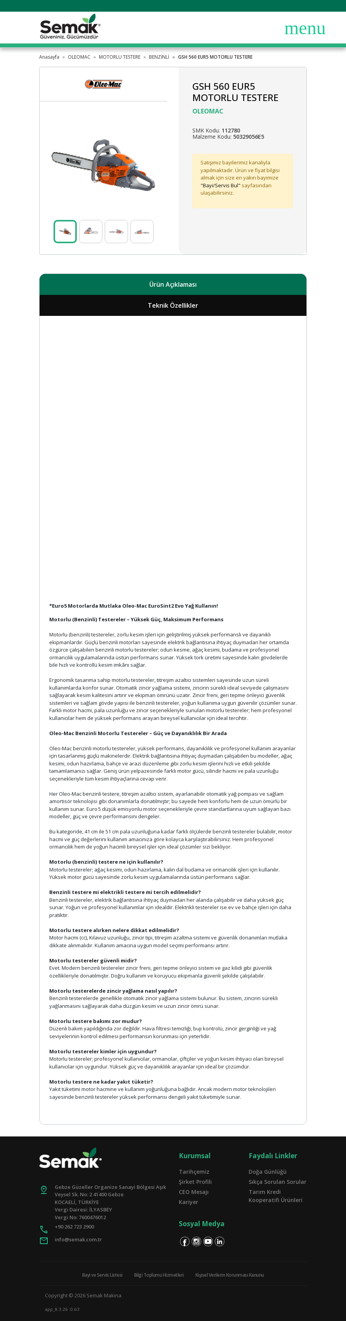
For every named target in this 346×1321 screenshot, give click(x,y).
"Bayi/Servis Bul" (220, 185)
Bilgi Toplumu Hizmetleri (159, 1275)
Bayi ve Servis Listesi (102, 1275)
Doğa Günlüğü (268, 1171)
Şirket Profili (195, 1181)
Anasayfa (49, 57)
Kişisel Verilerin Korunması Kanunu (229, 1275)
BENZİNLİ (159, 57)
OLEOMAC (79, 57)
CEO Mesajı (194, 1192)
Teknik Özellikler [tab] (173, 305)
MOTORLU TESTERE (119, 57)
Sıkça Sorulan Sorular (277, 1181)
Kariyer (188, 1202)
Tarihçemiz (194, 1171)
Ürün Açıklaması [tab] (173, 284)
